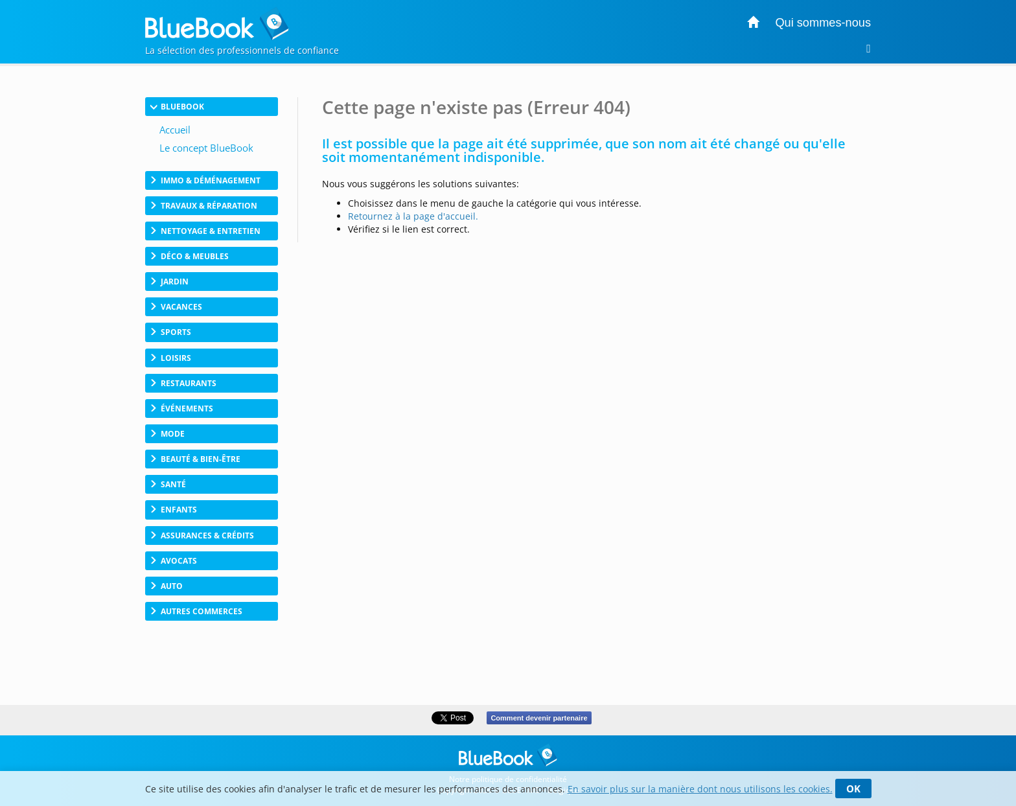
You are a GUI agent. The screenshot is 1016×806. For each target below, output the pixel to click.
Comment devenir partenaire (539, 718)
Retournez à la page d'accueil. (413, 216)
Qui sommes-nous (823, 22)
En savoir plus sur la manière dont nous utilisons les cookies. (700, 789)
